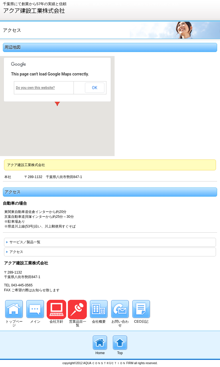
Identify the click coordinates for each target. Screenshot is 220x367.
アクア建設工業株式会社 (46, 11)
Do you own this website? (35, 88)
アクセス (16, 252)
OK (94, 87)
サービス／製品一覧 (24, 242)
